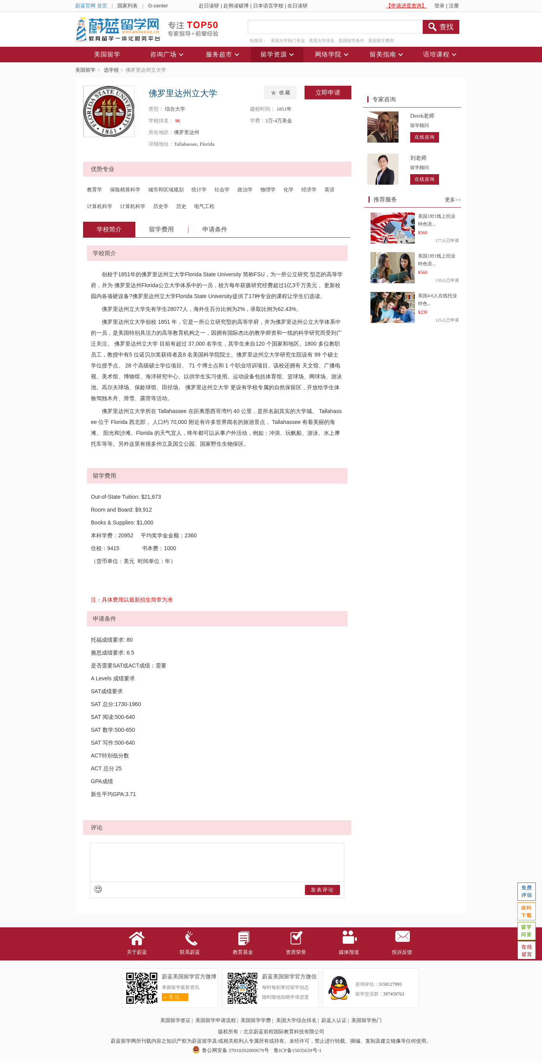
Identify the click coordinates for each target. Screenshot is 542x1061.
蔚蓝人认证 (334, 1020)
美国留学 (85, 70)
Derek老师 (422, 116)
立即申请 (327, 92)
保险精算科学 (125, 189)
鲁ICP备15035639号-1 (297, 1050)
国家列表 (127, 6)
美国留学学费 (256, 1020)
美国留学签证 (175, 1020)
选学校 (111, 70)
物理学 (268, 189)
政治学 (245, 189)
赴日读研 (209, 6)
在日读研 (297, 6)
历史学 (160, 206)
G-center (158, 6)
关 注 (171, 997)
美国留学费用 (381, 40)
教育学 (94, 189)
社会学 (222, 189)
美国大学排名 (322, 40)
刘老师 (418, 158)
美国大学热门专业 (288, 40)
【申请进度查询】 (406, 6)
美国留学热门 (366, 1020)
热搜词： (258, 40)
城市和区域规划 (166, 189)
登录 (439, 6)
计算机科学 (99, 206)
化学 (288, 189)
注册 (454, 6)
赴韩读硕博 (236, 6)
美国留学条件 (351, 40)
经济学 (309, 189)
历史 (181, 206)
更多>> (453, 200)
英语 (329, 189)
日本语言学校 (268, 6)
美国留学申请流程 (215, 1020)
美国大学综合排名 (296, 1020)
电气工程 (204, 206)
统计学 (199, 189)
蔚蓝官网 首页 (91, 6)
